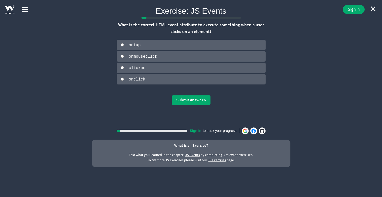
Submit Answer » (191, 99)
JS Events (192, 154)
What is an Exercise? (191, 144)
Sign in (354, 9)
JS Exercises (217, 159)
